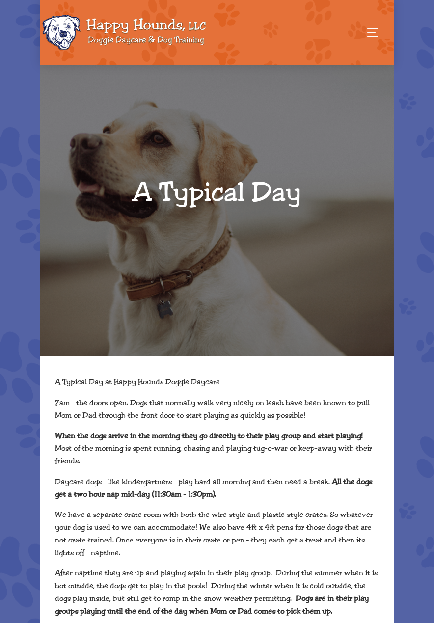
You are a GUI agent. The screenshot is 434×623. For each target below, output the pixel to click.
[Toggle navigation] (370, 32)
